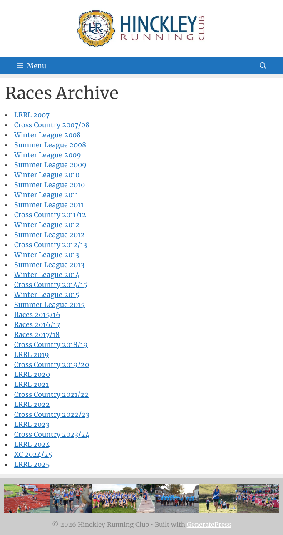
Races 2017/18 (37, 334)
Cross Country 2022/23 (51, 414)
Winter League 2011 (46, 195)
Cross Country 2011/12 (50, 215)
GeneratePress (209, 524)
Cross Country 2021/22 (51, 394)
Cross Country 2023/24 (51, 434)
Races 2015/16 (37, 314)
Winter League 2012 (46, 224)
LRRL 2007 (32, 115)
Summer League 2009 (50, 165)
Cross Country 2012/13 (50, 244)
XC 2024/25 (33, 454)
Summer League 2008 (50, 145)
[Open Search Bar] (263, 65)
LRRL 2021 (31, 384)
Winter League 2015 (46, 294)
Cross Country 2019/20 (51, 364)
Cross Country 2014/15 (50, 284)
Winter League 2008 (47, 135)
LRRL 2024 (32, 444)
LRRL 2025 (32, 464)
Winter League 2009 (47, 155)
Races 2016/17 (37, 324)
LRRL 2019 (31, 354)
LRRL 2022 (32, 404)
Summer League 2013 (49, 264)
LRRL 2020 (32, 374)
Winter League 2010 (46, 175)
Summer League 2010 (49, 185)
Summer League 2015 (49, 304)
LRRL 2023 (32, 424)
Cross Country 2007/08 (51, 125)
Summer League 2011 (49, 205)
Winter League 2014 (46, 274)
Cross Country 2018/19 (51, 344)
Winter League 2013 (46, 254)
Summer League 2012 (49, 234)
